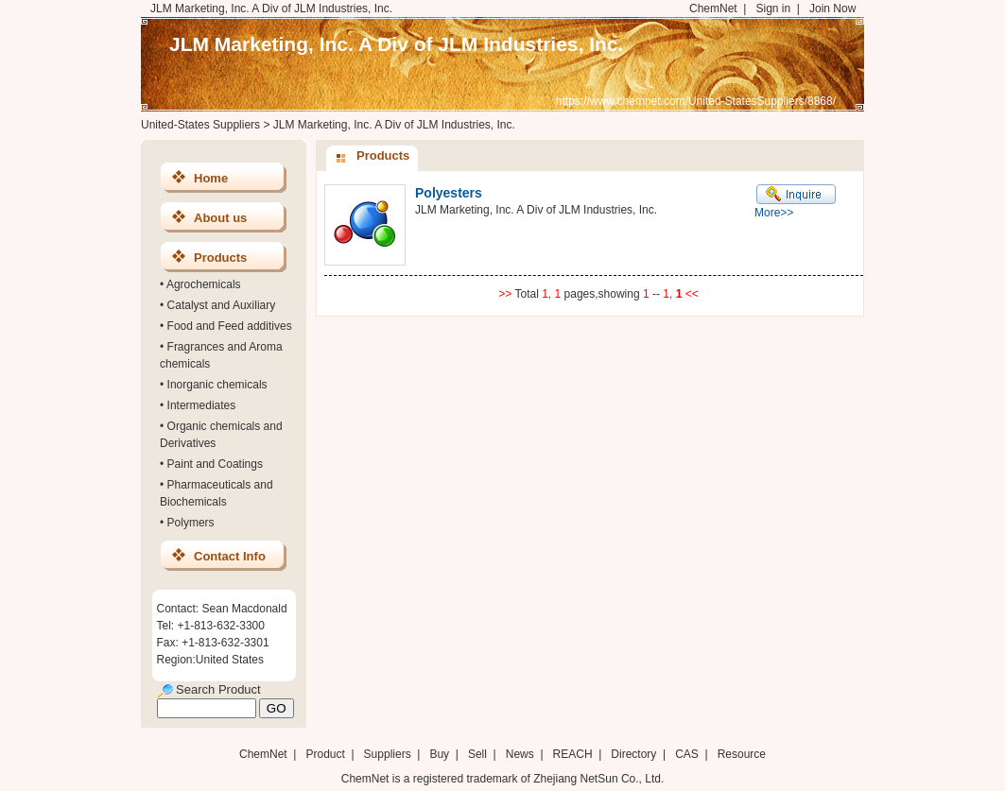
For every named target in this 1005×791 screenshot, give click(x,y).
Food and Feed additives (229, 326)
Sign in (772, 8)
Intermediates (201, 405)
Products (220, 257)
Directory (633, 754)
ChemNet (713, 8)
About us (220, 218)
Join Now (832, 8)
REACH (573, 754)
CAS (687, 754)
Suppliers (387, 754)
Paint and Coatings (215, 464)
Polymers (191, 522)
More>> (773, 212)
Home (211, 178)
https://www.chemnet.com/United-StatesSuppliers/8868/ (696, 101)
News (520, 754)
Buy (439, 754)
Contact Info (230, 556)
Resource (742, 754)
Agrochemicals (203, 284)
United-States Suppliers (200, 124)
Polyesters (448, 192)
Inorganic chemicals (217, 384)
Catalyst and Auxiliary (221, 305)
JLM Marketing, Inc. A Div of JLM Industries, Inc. (396, 44)
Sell (477, 754)
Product (326, 754)
